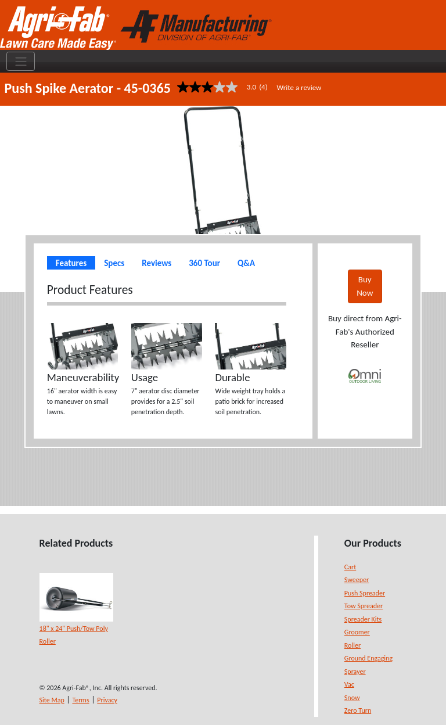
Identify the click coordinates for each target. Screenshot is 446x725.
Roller (352, 645)
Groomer (357, 632)
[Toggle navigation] (20, 61)
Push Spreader (364, 593)
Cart (350, 567)
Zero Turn (357, 710)
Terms (80, 700)
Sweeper (356, 580)
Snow (352, 698)
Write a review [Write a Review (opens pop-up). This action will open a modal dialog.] (299, 87)
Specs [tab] (114, 263)
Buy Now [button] (365, 286)
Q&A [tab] (246, 263)
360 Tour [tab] (204, 263)
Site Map (51, 700)
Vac (349, 684)
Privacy (107, 700)
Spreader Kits (363, 619)
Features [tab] (71, 263)
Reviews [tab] (156, 263)
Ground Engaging (368, 658)
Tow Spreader (363, 606)
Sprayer (355, 671)
